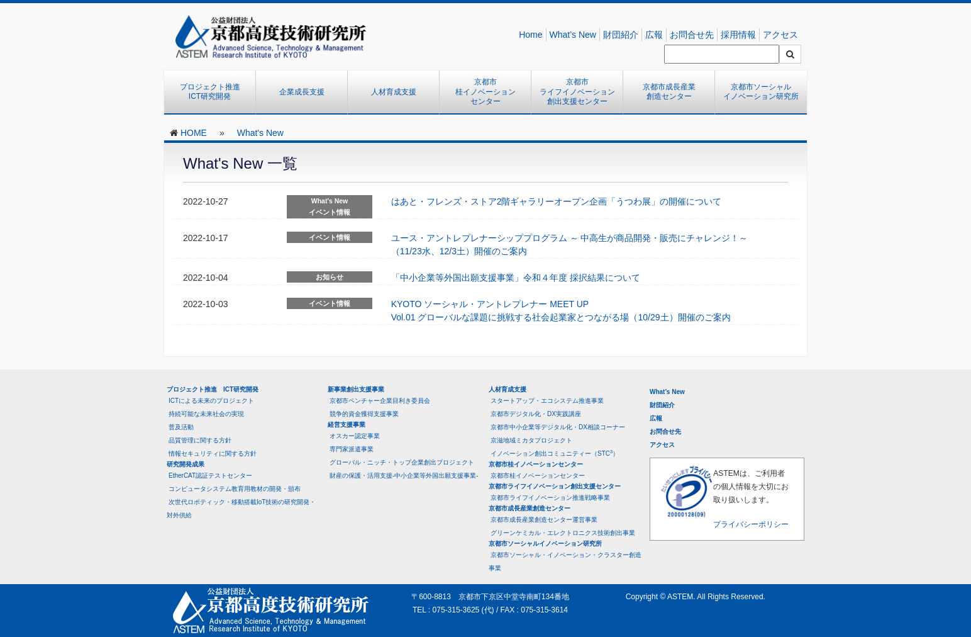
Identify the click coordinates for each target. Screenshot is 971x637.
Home (530, 35)
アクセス (780, 35)
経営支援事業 (346, 424)
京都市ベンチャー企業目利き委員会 (380, 400)
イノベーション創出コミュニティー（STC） (555, 453)
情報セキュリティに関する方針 (213, 453)
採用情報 (738, 35)
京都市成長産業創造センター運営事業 (544, 519)
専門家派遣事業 (352, 449)
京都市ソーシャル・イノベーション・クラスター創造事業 (565, 561)
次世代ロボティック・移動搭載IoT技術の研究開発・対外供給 (241, 509)
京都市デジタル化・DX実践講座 (536, 413)
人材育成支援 (393, 91)
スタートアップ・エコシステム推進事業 (547, 400)
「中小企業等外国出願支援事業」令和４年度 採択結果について (515, 278)
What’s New (573, 35)
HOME (193, 133)
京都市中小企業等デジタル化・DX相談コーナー (558, 427)
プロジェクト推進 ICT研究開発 (214, 91)
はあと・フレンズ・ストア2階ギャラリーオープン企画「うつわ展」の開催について (556, 201)
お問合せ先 (692, 35)
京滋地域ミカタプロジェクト (531, 440)
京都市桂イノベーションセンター (485, 91)
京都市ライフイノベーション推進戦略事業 (550, 497)
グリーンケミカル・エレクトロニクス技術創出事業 (563, 532)
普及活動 (181, 427)
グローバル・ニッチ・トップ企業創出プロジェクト (402, 462)
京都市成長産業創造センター (669, 91)
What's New (260, 133)
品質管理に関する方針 (200, 440)
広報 (654, 35)
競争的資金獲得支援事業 (364, 413)
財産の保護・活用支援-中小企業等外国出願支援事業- (404, 475)
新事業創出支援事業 (356, 389)
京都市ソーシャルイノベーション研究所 (761, 91)
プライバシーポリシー (751, 524)
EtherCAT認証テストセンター (210, 475)
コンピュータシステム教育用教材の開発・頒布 (235, 488)
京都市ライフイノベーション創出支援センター (577, 91)
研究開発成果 (185, 464)
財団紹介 (620, 35)
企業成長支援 (302, 91)
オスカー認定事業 (355, 435)
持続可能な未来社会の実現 (206, 413)
